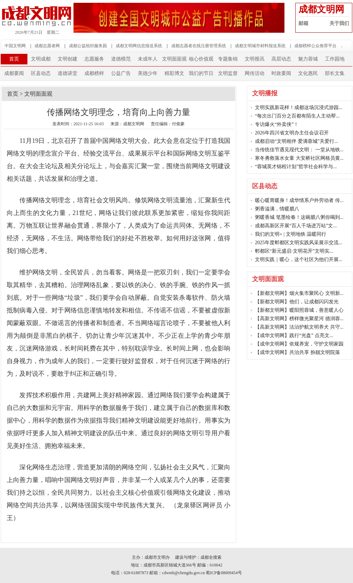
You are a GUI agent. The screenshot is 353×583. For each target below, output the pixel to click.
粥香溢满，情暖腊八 (277, 208)
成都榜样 (94, 73)
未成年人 (148, 59)
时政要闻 (281, 73)
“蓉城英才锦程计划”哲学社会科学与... (296, 166)
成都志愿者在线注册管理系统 (198, 45)
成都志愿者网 (47, 45)
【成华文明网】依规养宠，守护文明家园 (299, 344)
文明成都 (41, 59)
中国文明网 (15, 45)
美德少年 (148, 73)
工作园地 (335, 59)
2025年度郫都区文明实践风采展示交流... (298, 242)
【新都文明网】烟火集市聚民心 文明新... (299, 293)
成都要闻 (14, 73)
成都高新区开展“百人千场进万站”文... (296, 225)
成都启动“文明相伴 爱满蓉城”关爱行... (296, 141)
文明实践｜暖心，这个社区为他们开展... (298, 259)
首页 (14, 59)
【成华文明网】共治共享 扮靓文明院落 (297, 352)
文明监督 (228, 73)
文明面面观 (174, 59)
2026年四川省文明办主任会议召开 (292, 132)
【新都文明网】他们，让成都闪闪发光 (297, 301)
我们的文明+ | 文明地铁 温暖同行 (290, 234)
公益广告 (121, 73)
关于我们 (339, 23)
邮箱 (303, 23)
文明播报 (264, 93)
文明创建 (67, 59)
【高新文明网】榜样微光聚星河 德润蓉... (299, 318)
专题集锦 (228, 59)
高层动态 (281, 59)
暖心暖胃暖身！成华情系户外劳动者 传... (299, 200)
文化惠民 (308, 73)
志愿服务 (94, 59)
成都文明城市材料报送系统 (260, 45)
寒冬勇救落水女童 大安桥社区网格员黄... (299, 158)
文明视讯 (254, 59)
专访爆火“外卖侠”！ (277, 124)
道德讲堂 (67, 73)
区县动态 (41, 73)
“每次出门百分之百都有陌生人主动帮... (297, 116)
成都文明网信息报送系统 (139, 45)
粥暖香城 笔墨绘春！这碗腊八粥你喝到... (299, 217)
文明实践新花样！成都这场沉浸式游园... (298, 107)
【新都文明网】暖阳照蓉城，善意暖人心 (299, 310)
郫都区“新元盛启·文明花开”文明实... (294, 251)
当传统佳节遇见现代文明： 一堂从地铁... (299, 149)
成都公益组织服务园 (88, 45)
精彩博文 (174, 73)
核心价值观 (201, 59)
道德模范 (121, 59)
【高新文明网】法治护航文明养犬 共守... (299, 327)
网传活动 (254, 73)
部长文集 (335, 73)
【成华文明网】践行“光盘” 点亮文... (294, 335)
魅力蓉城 (308, 59)
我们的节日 (201, 73)
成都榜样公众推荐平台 (315, 45)
